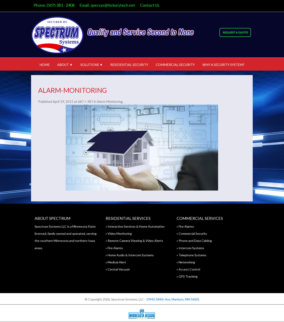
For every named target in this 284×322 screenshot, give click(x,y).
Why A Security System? (223, 65)
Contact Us (149, 5)
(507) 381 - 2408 (61, 5)
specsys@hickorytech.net (113, 5)
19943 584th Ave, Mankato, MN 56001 (172, 299)
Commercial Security (175, 65)
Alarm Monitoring (110, 101)
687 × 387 (85, 101)
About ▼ (65, 65)
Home (44, 65)
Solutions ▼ (91, 65)
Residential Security (129, 65)
